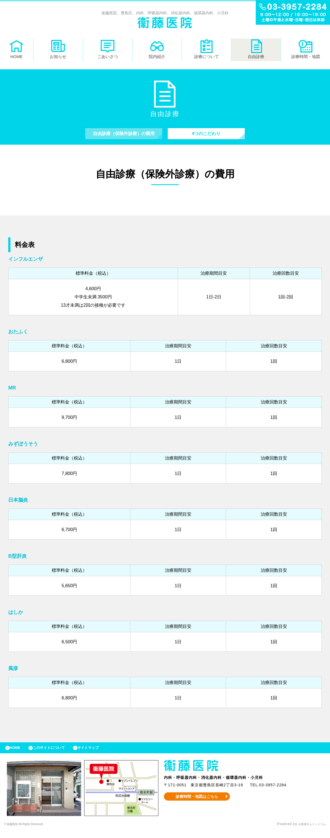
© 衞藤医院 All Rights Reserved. (31, 831)
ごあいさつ (107, 50)
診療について (206, 50)
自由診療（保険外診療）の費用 (124, 136)
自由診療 (256, 50)
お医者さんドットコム (308, 831)
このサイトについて (56, 753)
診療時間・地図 (305, 50)
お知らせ (58, 50)
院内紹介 (157, 50)
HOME (16, 50)
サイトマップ (100, 753)
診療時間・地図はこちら (197, 803)
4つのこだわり (206, 136)
